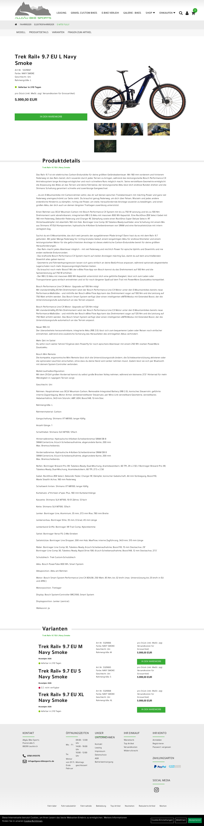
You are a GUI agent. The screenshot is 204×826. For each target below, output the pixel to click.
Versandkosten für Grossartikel (58, 94)
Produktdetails (38, 32)
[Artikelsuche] (181, 14)
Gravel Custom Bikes (84, 13)
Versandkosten (130, 747)
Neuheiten (129, 806)
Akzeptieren (195, 820)
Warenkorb (129, 740)
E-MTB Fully (63, 25)
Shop (150, 13)
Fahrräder (25, 25)
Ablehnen (181, 820)
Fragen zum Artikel (79, 32)
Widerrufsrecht (131, 751)
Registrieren (158, 744)
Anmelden (157, 740)
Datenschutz (100, 755)
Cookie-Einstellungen (162, 820)
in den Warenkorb (51, 117)
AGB (97, 759)
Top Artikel (129, 744)
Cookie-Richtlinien (33, 821)
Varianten (58, 32)
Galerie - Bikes (132, 13)
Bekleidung (101, 806)
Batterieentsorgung (104, 762)
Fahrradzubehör (68, 806)
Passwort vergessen (162, 747)
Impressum (100, 751)
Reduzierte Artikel (147, 806)
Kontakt (98, 744)
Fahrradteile (86, 806)
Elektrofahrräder (44, 25)
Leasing (61, 13)
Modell (21, 32)
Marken (163, 806)
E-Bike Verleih (110, 13)
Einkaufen (167, 13)
